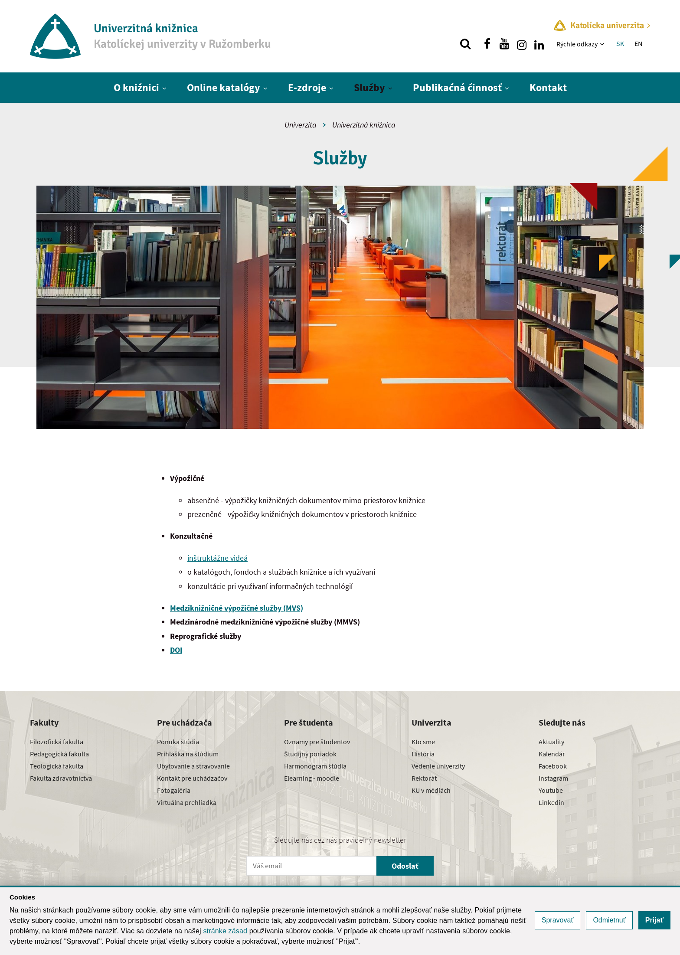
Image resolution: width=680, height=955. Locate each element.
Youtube (551, 790)
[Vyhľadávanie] (465, 43)
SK (620, 43)
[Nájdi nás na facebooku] (487, 43)
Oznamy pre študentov (317, 741)
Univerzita (300, 125)
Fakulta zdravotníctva (61, 778)
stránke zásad (225, 931)
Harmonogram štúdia (315, 766)
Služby (369, 87)
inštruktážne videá (217, 558)
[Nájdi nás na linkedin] (539, 43)
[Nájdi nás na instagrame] (521, 43)
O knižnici (136, 87)
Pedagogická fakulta (59, 753)
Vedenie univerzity (438, 766)
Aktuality (551, 741)
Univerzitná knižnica (364, 125)
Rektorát (424, 778)
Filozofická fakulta (56, 741)
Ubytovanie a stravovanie (193, 766)
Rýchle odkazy (577, 43)
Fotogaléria (173, 790)
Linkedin (551, 802)
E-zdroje (307, 87)
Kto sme (423, 741)
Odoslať (405, 866)
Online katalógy (223, 87)
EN (638, 43)
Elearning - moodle (311, 778)
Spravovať (558, 920)
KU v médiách (431, 790)
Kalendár (552, 753)
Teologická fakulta (56, 766)
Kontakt (548, 87)
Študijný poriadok (310, 753)
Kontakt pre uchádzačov (192, 778)
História (423, 753)
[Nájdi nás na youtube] (504, 43)
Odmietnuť (609, 920)
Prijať (654, 920)
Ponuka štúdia (178, 741)
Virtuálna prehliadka (186, 802)
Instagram (553, 778)
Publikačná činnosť (457, 87)
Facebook (553, 766)
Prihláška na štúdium (188, 753)
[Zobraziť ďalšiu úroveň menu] (603, 44)
